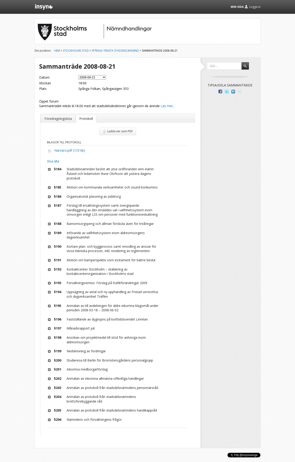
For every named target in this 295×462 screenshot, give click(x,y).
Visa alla (53, 161)
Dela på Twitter (227, 91)
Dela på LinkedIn (233, 91)
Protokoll (86, 118)
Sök (247, 68)
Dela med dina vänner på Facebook (220, 91)
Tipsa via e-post (240, 91)
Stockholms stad (76, 51)
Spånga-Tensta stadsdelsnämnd (115, 51)
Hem (57, 51)
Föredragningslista (58, 118)
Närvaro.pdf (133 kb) (69, 150)
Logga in (254, 7)
